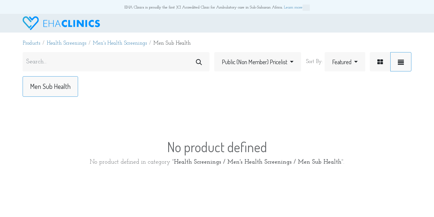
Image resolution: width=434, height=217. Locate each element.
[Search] (198, 61)
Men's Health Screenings (120, 43)
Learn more (297, 8)
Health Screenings (66, 43)
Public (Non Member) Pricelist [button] (255, 62)
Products (31, 43)
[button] (345, 61)
